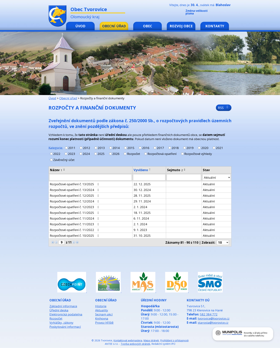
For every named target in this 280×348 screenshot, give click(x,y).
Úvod (80, 26)
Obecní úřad (114, 26)
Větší (229, 13)
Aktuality (101, 310)
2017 (160, 148)
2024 (86, 154)
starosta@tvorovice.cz (213, 322)
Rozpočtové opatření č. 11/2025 (75, 213)
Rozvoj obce (181, 26)
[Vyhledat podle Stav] (216, 177)
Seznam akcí (104, 314)
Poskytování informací (65, 327)
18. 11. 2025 (142, 213)
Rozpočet (133, 154)
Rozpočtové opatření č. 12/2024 (75, 201)
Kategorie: (56, 147)
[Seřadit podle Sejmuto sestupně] (185, 170)
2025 (101, 154)
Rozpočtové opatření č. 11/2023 (75, 224)
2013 (101, 148)
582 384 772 (209, 314)
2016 (145, 148)
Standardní (223, 13)
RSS (223, 107)
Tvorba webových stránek (135, 343)
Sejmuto (175, 170)
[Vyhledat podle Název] (90, 177)
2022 (56, 154)
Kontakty (214, 26)
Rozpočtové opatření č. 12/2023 (75, 207)
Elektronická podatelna (65, 314)
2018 (175, 148)
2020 (204, 148)
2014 (116, 148)
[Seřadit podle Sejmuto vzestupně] (185, 168)
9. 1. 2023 (140, 230)
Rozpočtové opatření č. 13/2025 (75, 184)
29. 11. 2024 (142, 201)
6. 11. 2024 (141, 218)
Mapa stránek (151, 340)
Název (56, 170)
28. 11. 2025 (142, 195)
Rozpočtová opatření (162, 154)
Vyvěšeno (141, 170)
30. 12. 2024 (142, 190)
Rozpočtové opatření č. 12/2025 (75, 195)
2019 (190, 148)
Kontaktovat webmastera (128, 340)
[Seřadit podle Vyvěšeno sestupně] (150, 170)
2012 (86, 148)
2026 (115, 154)
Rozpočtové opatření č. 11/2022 (75, 230)
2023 (71, 154)
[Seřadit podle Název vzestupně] (64, 168)
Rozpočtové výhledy (198, 154)
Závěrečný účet (63, 160)
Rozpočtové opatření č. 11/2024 (75, 218)
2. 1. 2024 (140, 207)
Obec (147, 26)
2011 (71, 148)
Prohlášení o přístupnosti (174, 340)
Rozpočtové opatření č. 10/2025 (75, 235)
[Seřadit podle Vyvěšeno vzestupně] (150, 168)
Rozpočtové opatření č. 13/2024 (75, 190)
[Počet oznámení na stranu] (223, 242)
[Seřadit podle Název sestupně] (64, 170)
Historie (100, 306)
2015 (130, 148)
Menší (218, 13)
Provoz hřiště (104, 322)
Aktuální (209, 184)
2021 (219, 148)
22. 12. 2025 (142, 184)
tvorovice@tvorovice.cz (213, 318)
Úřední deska (58, 310)
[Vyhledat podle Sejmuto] (184, 177)
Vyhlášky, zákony (61, 322)
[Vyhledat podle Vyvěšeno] (149, 177)
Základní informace (63, 306)
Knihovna (101, 318)
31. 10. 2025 (142, 235)
